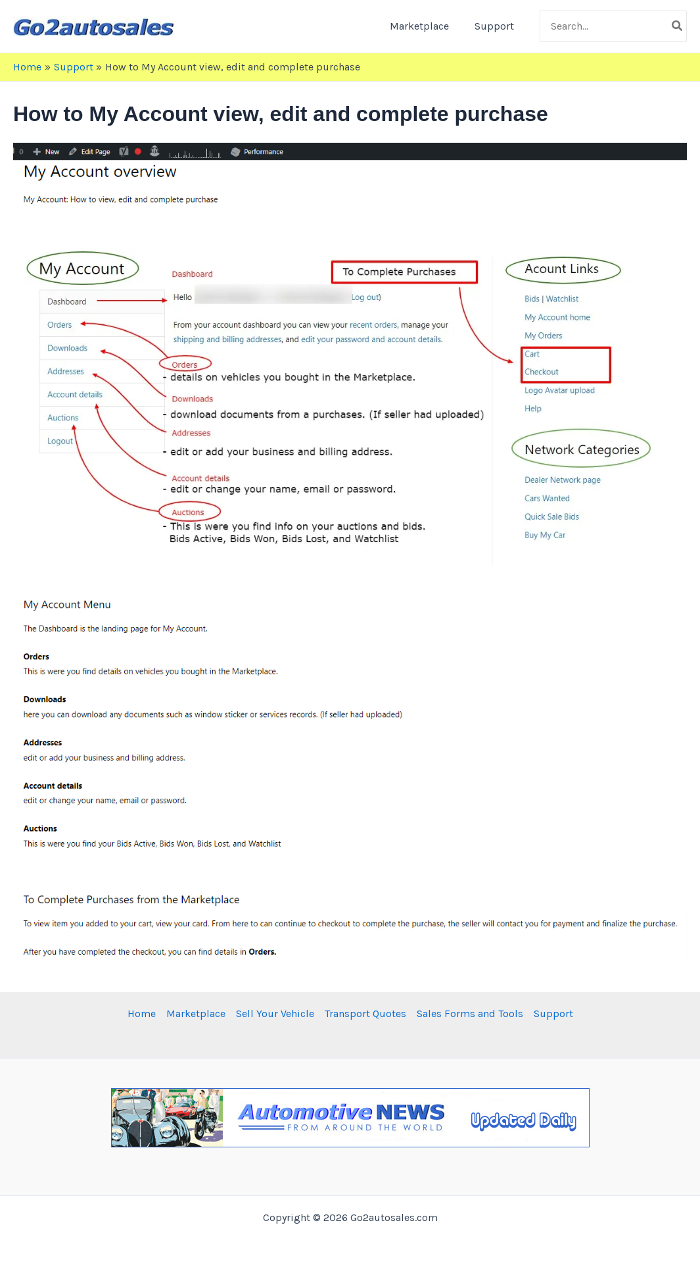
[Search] (677, 26)
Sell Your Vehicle (275, 1013)
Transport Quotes (365, 1013)
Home (142, 1013)
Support (496, 26)
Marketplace (425, 26)
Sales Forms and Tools (470, 1013)
